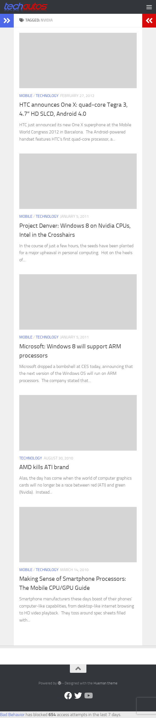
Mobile (25, 95)
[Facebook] (68, 696)
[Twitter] (78, 696)
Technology (47, 95)
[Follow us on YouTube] (88, 696)
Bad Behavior (12, 714)
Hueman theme (105, 683)
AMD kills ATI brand (44, 467)
